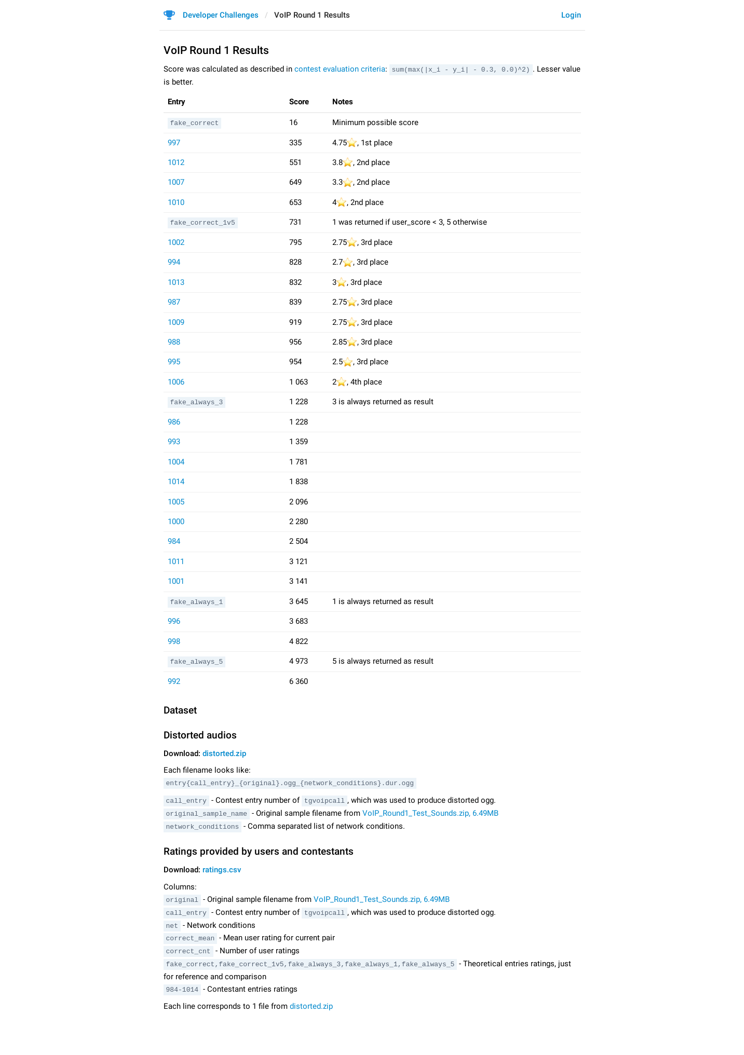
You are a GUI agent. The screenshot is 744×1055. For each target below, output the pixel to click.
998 (174, 640)
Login (571, 15)
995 (174, 361)
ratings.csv (221, 867)
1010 (176, 202)
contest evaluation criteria (339, 69)
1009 (176, 321)
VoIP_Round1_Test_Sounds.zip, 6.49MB (430, 811)
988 (174, 341)
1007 (176, 181)
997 (174, 141)
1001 (176, 580)
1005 (176, 500)
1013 (176, 281)
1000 (176, 520)
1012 (176, 162)
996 (174, 620)
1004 (176, 460)
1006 (176, 381)
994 (174, 261)
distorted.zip (224, 752)
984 (174, 540)
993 (174, 441)
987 (174, 301)
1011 (176, 560)
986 (174, 421)
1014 (176, 481)
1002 (176, 241)
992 (174, 680)
